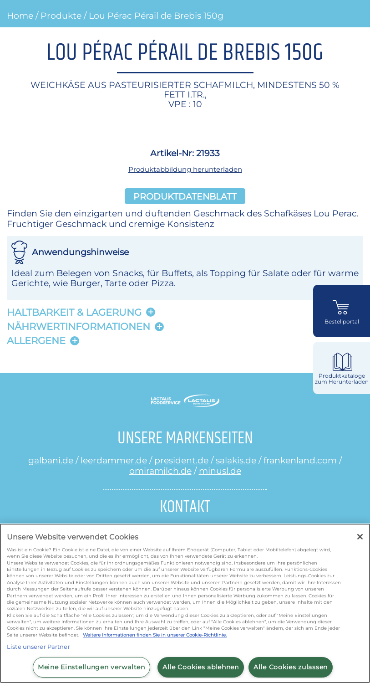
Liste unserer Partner (38, 646)
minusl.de (220, 470)
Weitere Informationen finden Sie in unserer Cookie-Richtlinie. (155, 634)
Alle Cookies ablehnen (200, 667)
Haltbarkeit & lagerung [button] (74, 312)
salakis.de (236, 460)
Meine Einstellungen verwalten (91, 667)
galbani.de (50, 460)
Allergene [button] (36, 340)
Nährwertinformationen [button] (78, 326)
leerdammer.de (114, 460)
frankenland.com (300, 460)
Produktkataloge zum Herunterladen (342, 379)
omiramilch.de (160, 470)
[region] (185, 603)
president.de (181, 460)
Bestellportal (341, 321)
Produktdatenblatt (185, 195)
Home (20, 15)
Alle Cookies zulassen (290, 667)
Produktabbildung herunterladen (185, 169)
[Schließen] (360, 537)
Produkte (61, 15)
